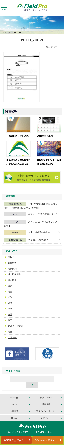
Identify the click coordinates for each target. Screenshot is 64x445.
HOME (4, 32)
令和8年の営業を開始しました (43, 214)
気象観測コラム (15, 204)
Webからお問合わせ (46, 440)
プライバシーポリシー (46, 411)
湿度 (10, 309)
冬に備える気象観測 (38, 240)
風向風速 (12, 280)
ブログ (15, 214)
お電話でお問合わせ (15, 440)
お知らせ (15, 232)
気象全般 (12, 257)
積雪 (10, 320)
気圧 (10, 331)
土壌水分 (12, 337)
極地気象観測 (14, 274)
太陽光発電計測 (15, 326)
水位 (10, 297)
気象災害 (12, 263)
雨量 (10, 291)
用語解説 (46, 404)
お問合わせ (46, 418)
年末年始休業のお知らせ (40, 232)
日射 (10, 314)
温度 (10, 303)
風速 (10, 286)
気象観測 (12, 268)
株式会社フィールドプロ (29, 432)
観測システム (46, 397)
